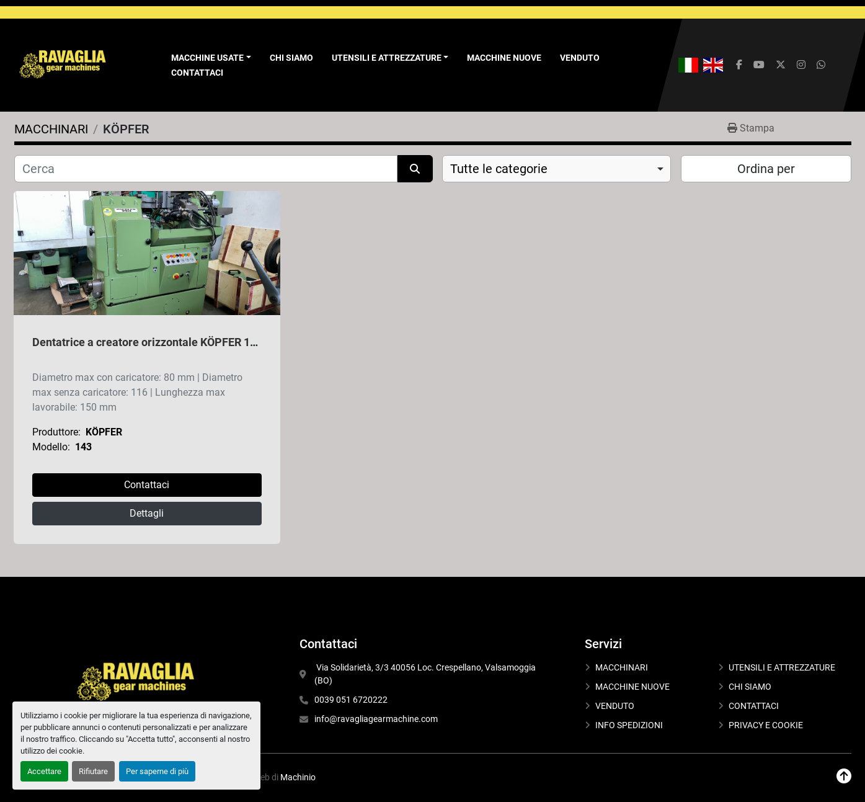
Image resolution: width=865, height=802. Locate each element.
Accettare (44, 771)
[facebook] (739, 65)
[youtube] (759, 65)
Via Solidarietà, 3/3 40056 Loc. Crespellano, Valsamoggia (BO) (426, 673)
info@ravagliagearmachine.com (376, 719)
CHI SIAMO (291, 58)
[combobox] (556, 168)
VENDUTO (580, 58)
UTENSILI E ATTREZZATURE (386, 58)
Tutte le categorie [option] (499, 168)
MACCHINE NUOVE (504, 58)
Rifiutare (93, 771)
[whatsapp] (821, 65)
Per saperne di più (157, 771)
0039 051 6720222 (351, 700)
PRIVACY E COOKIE (766, 725)
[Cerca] (206, 168)
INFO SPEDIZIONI (629, 725)
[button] (211, 58)
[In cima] (843, 776)
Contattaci (146, 485)
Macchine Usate (207, 58)
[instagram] (801, 65)
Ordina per (766, 168)
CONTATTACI (197, 73)
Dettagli (147, 513)
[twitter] (780, 65)
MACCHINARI (621, 667)
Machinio (298, 777)
